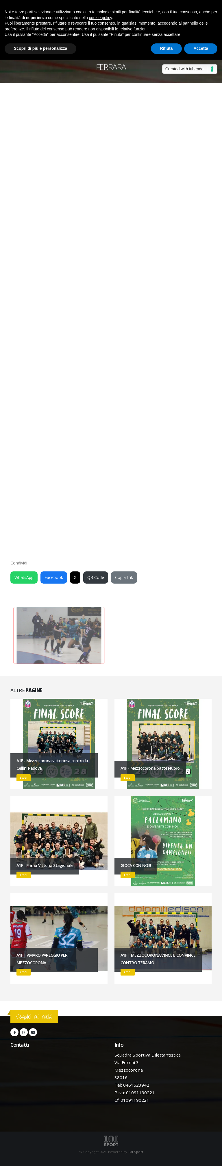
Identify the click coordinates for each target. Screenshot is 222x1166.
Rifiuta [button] (166, 48)
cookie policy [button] (100, 17)
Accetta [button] (200, 48)
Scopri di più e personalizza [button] (40, 48)
